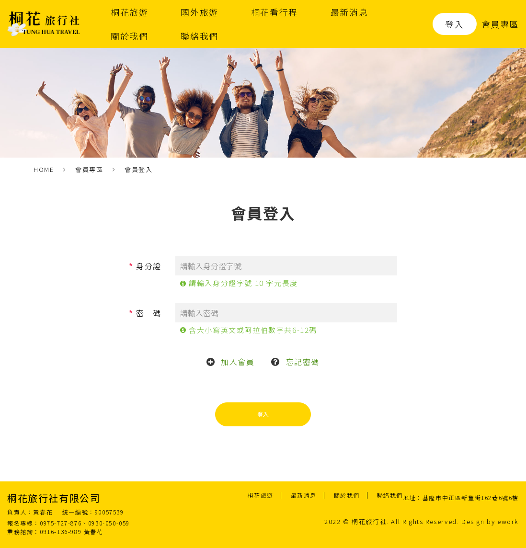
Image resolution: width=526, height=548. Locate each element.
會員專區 (500, 24)
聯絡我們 (199, 36)
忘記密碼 (303, 361)
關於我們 (129, 36)
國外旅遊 (199, 12)
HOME (44, 169)
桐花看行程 (274, 12)
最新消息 (349, 12)
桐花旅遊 (129, 12)
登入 (454, 24)
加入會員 (237, 361)
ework (508, 521)
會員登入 (138, 169)
